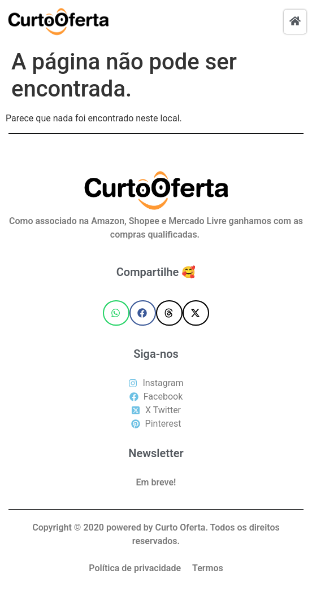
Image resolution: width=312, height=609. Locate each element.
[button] (116, 313)
